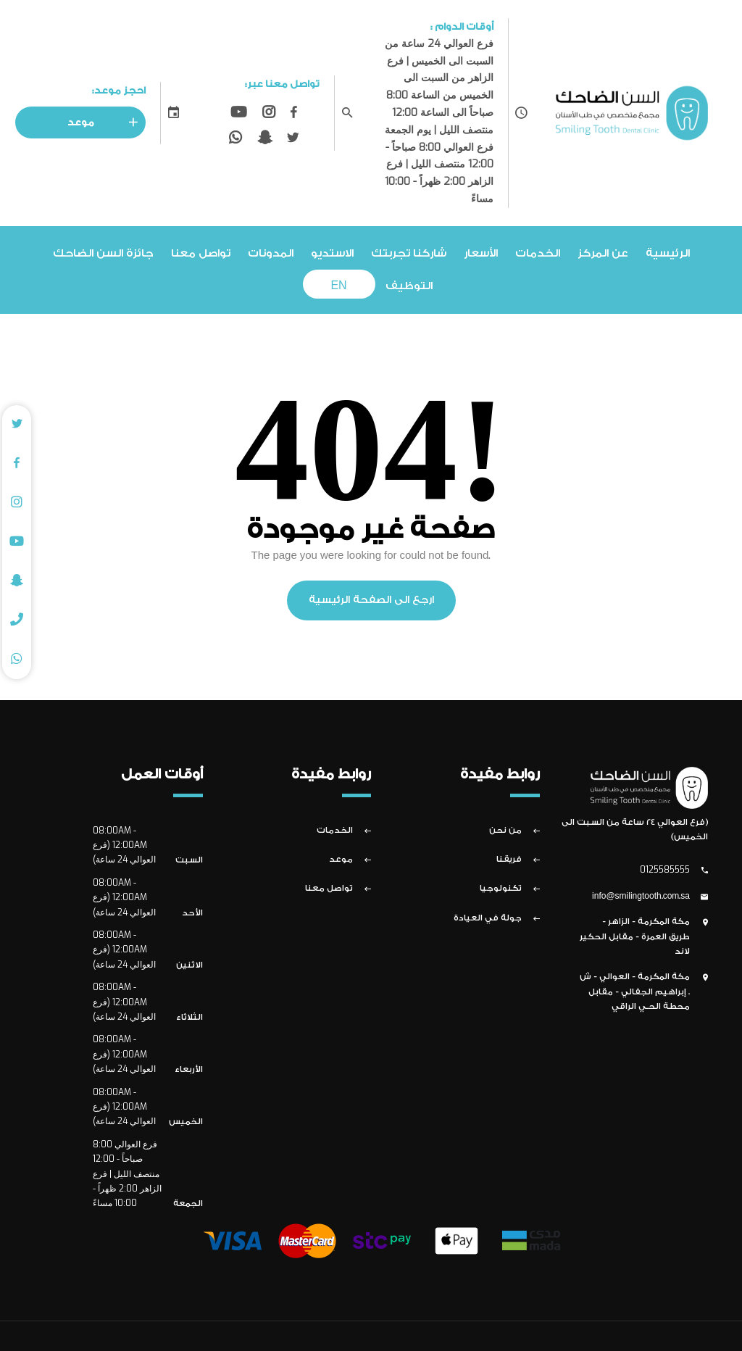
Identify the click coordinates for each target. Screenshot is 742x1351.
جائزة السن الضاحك (103, 253)
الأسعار (481, 253)
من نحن (505, 830)
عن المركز (603, 253)
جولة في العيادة (488, 918)
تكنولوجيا (501, 888)
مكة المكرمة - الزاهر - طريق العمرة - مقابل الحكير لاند (635, 936)
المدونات (270, 253)
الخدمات (537, 253)
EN (338, 286)
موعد (106, 122)
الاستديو (332, 253)
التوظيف (409, 286)
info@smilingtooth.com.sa (641, 896)
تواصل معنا (200, 253)
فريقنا (509, 859)
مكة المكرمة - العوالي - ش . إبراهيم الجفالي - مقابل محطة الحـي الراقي (635, 991)
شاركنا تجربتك (408, 253)
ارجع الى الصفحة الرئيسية (371, 600)
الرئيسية (668, 253)
